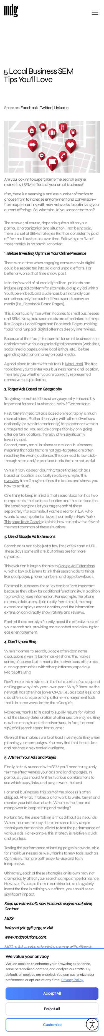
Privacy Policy (72, 980)
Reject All (52, 1009)
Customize (52, 1024)
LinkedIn (61, 107)
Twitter (46, 107)
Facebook (29, 107)
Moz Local (74, 366)
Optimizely (13, 860)
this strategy (58, 835)
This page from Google (23, 524)
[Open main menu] (95, 14)
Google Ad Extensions (76, 568)
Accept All (52, 993)
